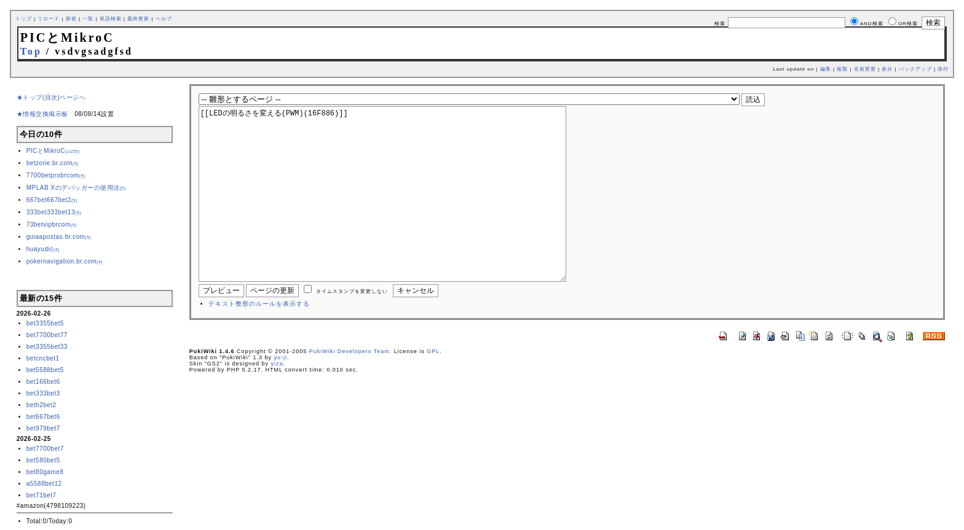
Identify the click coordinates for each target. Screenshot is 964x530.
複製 (842, 69)
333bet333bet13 (53, 212)
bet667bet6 (43, 416)
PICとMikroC (53, 150)
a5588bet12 (44, 483)
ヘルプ (164, 18)
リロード (49, 18)
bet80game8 (45, 472)
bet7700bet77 (47, 335)
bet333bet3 (43, 393)
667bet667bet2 (51, 200)
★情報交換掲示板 (42, 114)
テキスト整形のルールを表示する (259, 340)
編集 (825, 69)
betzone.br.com (52, 163)
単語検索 (111, 18)
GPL (433, 388)
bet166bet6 (43, 381)
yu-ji (281, 394)
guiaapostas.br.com (59, 236)
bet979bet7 (43, 428)
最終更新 (138, 18)
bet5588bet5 (45, 370)
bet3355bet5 (45, 323)
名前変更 (865, 69)
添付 (943, 69)
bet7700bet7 (45, 448)
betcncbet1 (43, 358)
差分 (887, 69)
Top (31, 51)
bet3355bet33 (47, 346)
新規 (71, 18)
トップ (23, 18)
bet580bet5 (43, 460)
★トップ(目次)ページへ (51, 97)
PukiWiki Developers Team (349, 388)
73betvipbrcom (51, 224)
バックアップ (915, 69)
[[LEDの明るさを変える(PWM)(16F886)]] (402, 212)
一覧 (87, 18)
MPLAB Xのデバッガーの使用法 (76, 187)
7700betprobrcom (55, 175)
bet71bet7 (41, 495)
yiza (277, 400)
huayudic (43, 249)
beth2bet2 (41, 405)
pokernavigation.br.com (64, 261)
